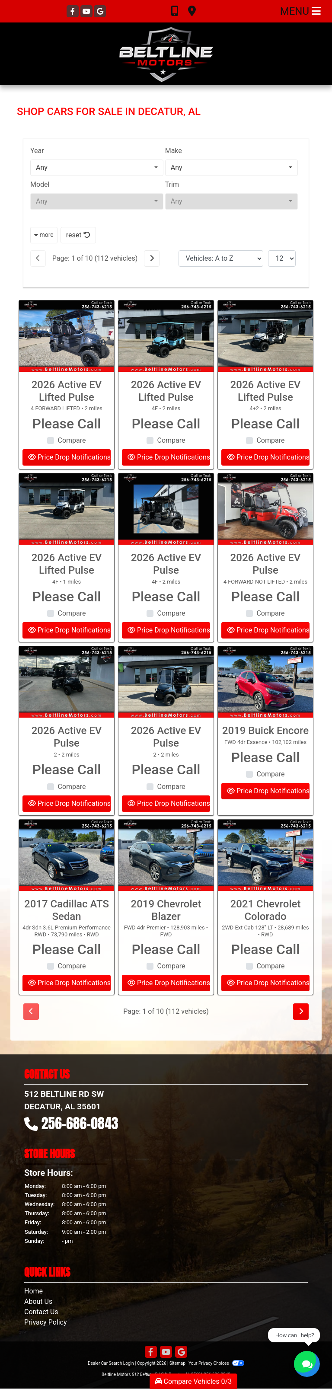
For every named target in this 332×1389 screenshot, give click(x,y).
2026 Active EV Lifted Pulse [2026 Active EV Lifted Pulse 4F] (166, 420)
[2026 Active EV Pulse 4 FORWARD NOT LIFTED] (265, 538)
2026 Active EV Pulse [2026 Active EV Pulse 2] (67, 766)
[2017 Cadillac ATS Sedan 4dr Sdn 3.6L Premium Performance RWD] (66, 884)
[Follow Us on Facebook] (73, 11)
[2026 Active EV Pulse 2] (66, 711)
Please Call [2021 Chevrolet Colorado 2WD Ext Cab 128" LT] (265, 978)
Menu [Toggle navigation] (300, 11)
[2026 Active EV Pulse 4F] (166, 538)
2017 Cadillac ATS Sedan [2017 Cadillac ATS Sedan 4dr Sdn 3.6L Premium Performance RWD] (66, 939)
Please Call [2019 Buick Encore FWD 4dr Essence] (265, 786)
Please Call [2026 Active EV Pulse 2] (66, 798)
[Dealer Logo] (166, 53)
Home (33, 1291)
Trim (172, 184)
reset (78, 235)
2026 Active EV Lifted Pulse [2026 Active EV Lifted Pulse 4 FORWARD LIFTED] (67, 420)
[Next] (152, 258)
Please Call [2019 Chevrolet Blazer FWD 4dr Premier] (165, 978)
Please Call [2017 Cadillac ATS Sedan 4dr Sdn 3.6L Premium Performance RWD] (66, 978)
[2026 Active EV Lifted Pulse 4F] (166, 365)
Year (37, 151)
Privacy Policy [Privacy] (45, 1322)
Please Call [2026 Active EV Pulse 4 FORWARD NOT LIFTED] (265, 625)
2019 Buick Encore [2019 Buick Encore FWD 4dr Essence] (265, 760)
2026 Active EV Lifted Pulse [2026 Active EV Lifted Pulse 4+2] (265, 420)
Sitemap (177, 1363)
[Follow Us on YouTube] (87, 11)
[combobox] (96, 168)
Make (173, 151)
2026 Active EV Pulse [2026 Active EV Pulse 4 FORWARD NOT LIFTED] (265, 593)
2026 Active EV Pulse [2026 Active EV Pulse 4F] (166, 593)
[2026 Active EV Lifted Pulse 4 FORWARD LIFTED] (66, 365)
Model (40, 184)
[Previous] (38, 258)
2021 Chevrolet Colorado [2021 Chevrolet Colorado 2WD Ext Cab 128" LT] (265, 939)
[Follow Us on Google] (100, 11)
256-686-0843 (80, 1123)
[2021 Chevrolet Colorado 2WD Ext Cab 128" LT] (265, 884)
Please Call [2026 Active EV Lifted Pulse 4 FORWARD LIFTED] (66, 452)
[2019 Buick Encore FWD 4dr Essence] (265, 711)
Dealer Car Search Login (111, 1363)
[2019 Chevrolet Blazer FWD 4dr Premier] (166, 884)
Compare (71, 469)
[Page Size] (282, 258)
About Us (38, 1301)
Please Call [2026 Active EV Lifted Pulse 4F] (165, 452)
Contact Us (41, 1312)
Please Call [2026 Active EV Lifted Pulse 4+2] (265, 452)
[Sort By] (221, 258)
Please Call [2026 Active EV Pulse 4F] (165, 625)
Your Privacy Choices (216, 1363)
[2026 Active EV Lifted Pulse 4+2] (265, 365)
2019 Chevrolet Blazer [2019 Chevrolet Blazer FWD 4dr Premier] (166, 939)
